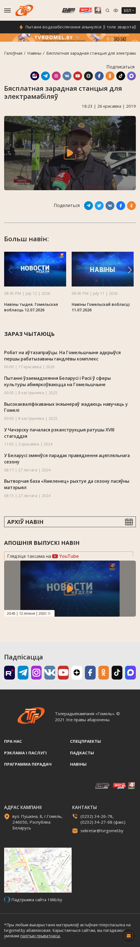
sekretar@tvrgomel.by (101, 830)
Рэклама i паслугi (25, 752)
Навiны (34, 53)
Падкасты (82, 752)
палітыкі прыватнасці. (40, 935)
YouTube (65, 556)
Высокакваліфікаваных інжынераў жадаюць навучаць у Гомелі (66, 407)
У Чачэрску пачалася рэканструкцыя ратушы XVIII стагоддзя (59, 433)
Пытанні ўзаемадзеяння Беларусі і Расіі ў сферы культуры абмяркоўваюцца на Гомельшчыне (57, 381)
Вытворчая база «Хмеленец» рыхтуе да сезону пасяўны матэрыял (66, 484)
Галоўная (13, 53)
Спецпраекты (85, 741)
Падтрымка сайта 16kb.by (36, 899)
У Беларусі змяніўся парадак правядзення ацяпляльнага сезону (67, 458)
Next (49, 613)
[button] (129, 270)
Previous (45, 613)
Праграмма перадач (28, 764)
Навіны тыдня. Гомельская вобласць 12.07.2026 (31, 307)
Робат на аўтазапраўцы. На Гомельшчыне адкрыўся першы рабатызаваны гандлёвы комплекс (62, 355)
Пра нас (13, 741)
